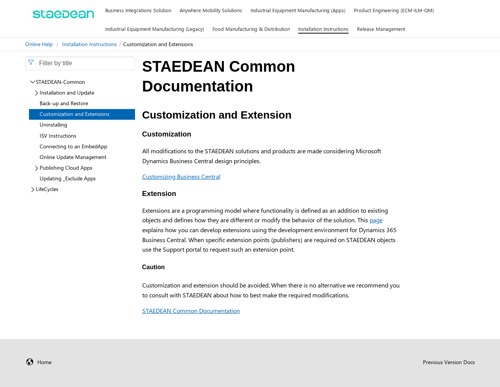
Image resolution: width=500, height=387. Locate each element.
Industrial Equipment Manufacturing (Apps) (298, 10)
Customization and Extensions (74, 113)
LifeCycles (47, 189)
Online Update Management (73, 157)
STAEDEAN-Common (60, 81)
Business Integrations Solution (138, 10)
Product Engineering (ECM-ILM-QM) (394, 10)
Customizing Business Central (181, 176)
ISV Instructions (58, 135)
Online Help (39, 44)
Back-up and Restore (64, 103)
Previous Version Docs (449, 362)
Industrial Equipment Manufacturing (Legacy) (154, 29)
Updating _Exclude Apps (68, 178)
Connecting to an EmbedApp (73, 146)
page (376, 220)
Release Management (381, 29)
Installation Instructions (323, 29)
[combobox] (80, 63)
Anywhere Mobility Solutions (211, 10)
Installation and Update (67, 92)
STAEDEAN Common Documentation (191, 311)
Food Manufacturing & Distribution (251, 29)
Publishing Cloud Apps (66, 167)
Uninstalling (53, 124)
